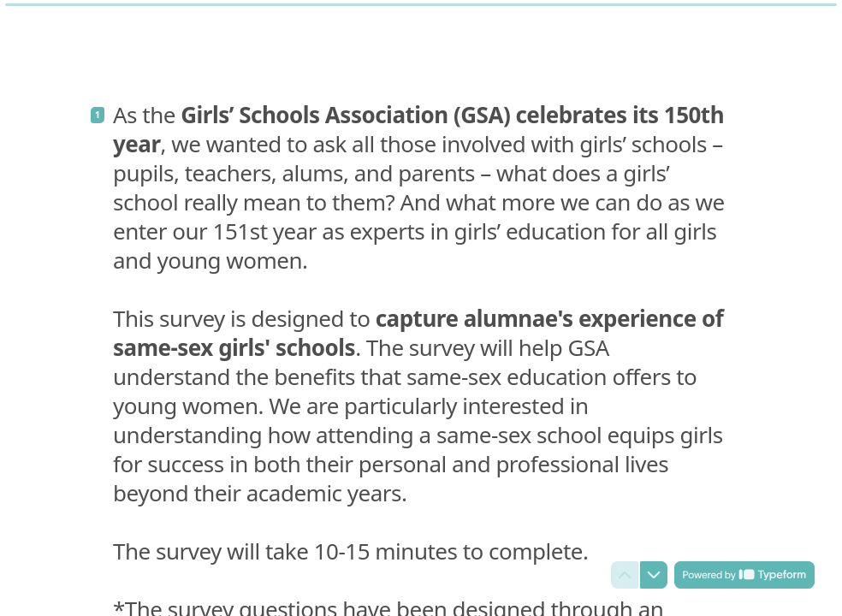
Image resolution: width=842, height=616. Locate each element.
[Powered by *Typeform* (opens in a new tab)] (744, 575)
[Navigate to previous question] (624, 575)
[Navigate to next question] (653, 575)
